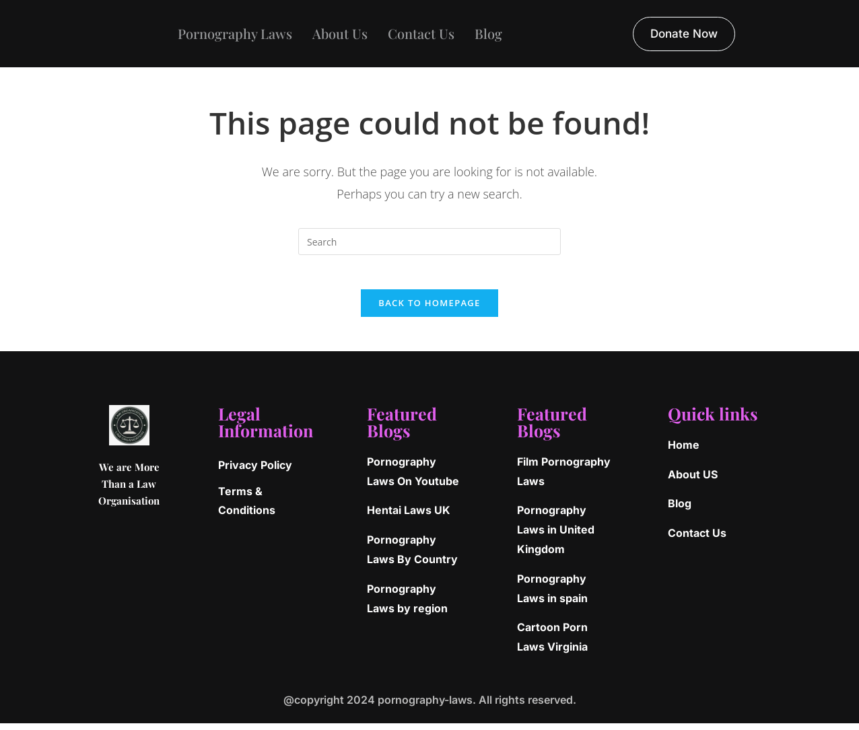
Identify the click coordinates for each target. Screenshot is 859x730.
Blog (488, 33)
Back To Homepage (429, 309)
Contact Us (421, 33)
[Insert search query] (429, 241)
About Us (340, 33)
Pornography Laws (235, 33)
